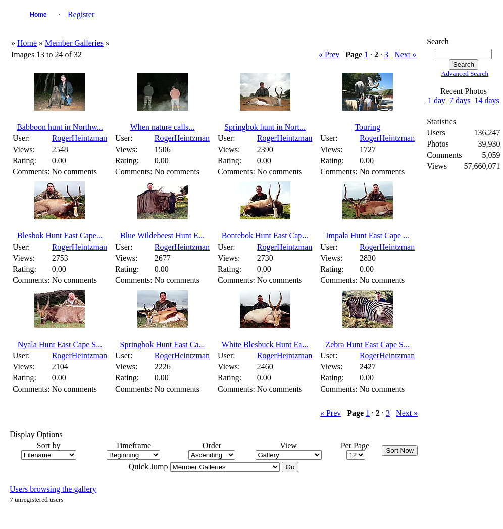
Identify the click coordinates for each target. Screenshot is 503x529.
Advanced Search (465, 73)
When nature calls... (162, 127)
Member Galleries (74, 43)
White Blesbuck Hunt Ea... (265, 344)
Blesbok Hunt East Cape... (60, 235)
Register (81, 14)
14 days (486, 100)
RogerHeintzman (79, 138)
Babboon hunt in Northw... (60, 127)
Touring (367, 127)
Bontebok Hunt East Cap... (265, 235)
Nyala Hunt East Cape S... (60, 344)
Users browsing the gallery (53, 489)
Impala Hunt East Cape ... (367, 235)
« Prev (329, 54)
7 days (459, 100)
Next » (405, 54)
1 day (436, 100)
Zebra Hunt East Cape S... (367, 344)
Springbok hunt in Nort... (265, 127)
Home (38, 14)
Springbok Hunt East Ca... (162, 344)
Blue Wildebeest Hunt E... (162, 235)
